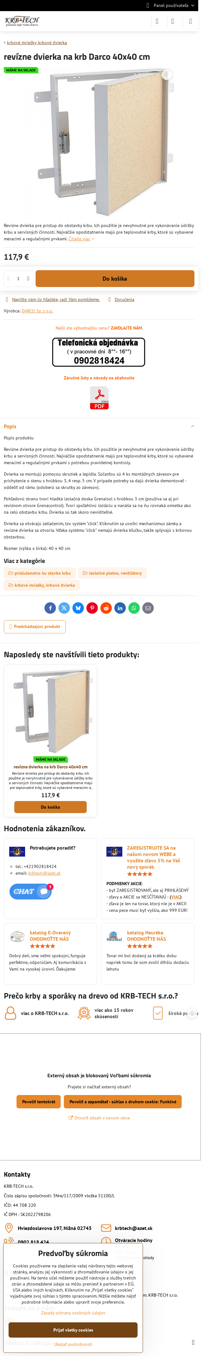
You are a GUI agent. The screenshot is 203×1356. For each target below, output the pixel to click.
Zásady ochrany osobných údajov (73, 1313)
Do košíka (115, 282)
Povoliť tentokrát (38, 1102)
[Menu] (190, 21)
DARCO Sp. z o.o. (37, 311)
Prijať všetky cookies (73, 1330)
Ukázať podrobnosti (73, 1344)
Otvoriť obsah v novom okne (99, 1118)
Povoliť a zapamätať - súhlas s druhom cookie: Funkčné (123, 1102)
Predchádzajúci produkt (35, 627)
